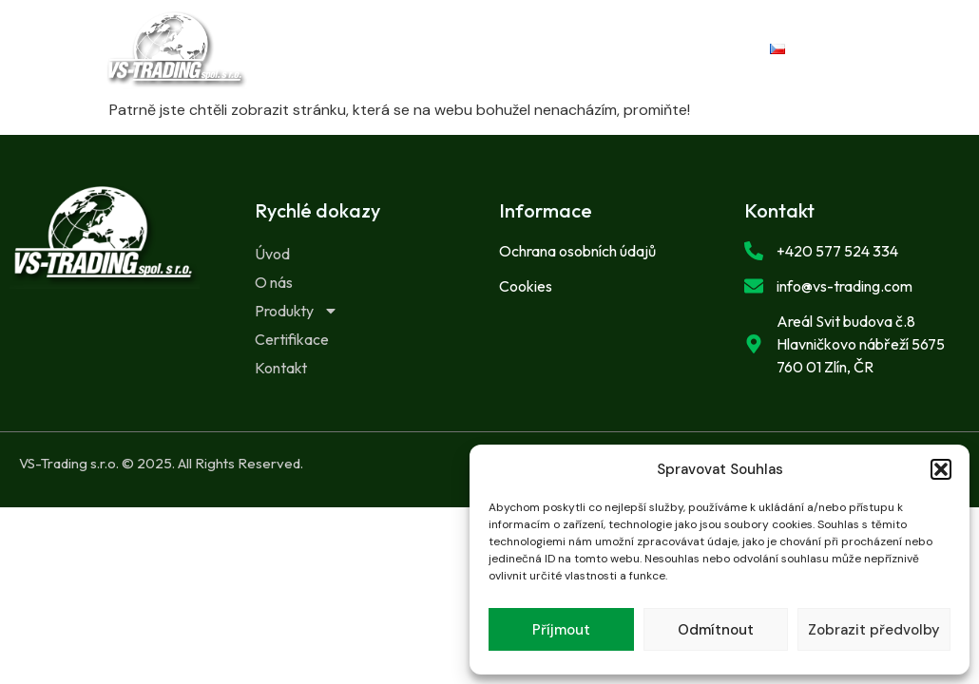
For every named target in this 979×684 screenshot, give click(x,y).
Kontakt (571, 62)
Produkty (570, 36)
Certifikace (446, 62)
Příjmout (561, 629)
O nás (450, 36)
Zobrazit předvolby (874, 629)
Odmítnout (716, 629)
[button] (940, 469)
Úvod (357, 36)
